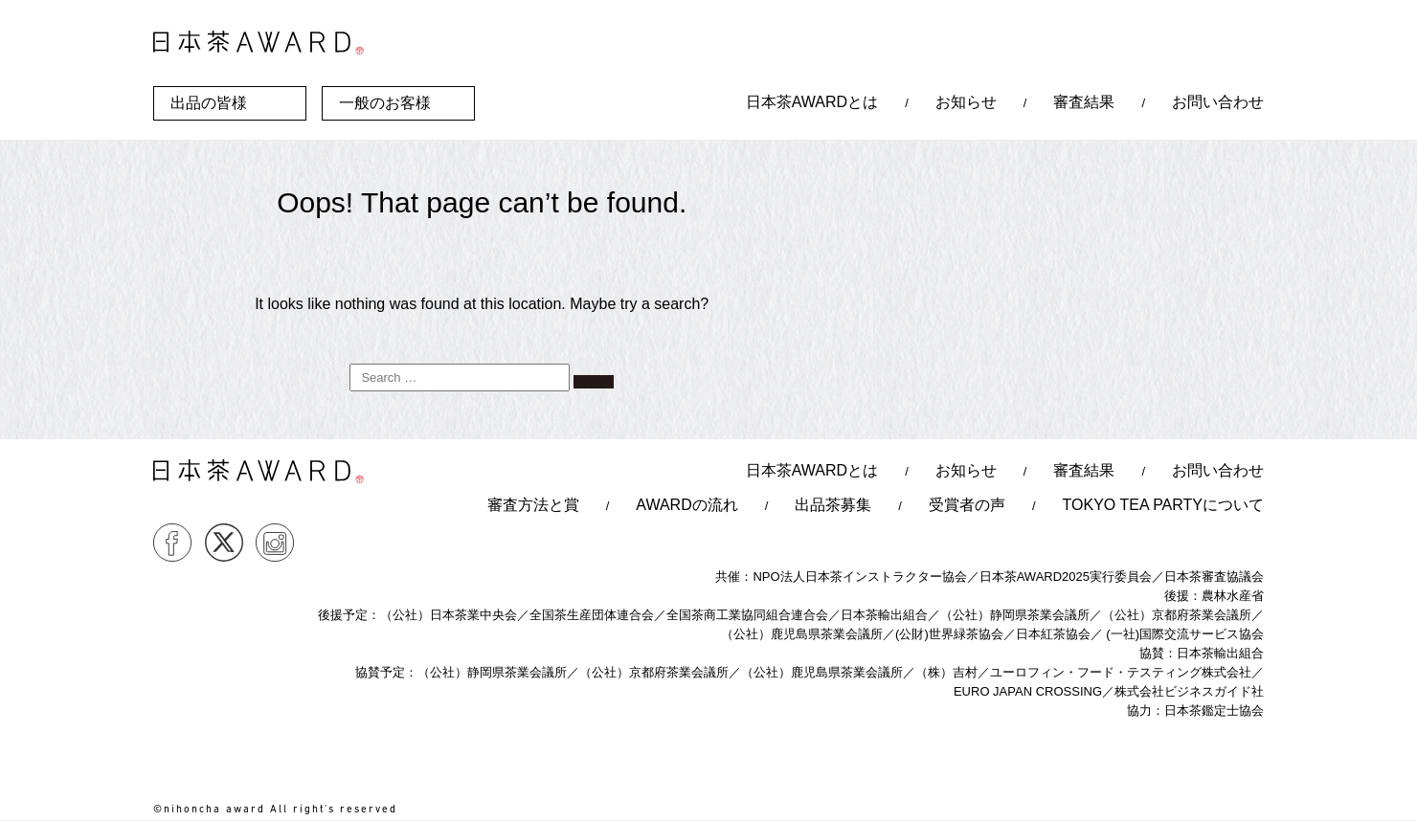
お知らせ (966, 102)
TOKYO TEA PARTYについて (1163, 505)
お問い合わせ (1218, 102)
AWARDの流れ (686, 505)
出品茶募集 (833, 505)
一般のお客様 (385, 103)
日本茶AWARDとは (812, 102)
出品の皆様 (208, 103)
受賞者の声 (967, 505)
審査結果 (1083, 102)
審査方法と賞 (533, 505)
